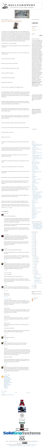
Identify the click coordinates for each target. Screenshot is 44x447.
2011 (34, 254)
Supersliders (34, 181)
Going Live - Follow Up (37, 274)
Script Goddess (34, 186)
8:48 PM (5, 296)
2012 (34, 252)
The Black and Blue (35, 147)
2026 (34, 233)
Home (16, 392)
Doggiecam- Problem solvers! (37, 207)
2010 (34, 255)
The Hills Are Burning (35, 163)
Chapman (33, 170)
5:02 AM (5, 320)
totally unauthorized (35, 202)
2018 (34, 243)
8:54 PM (5, 245)
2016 (34, 246)
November (36, 258)
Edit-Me (33, 218)
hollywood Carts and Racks (36, 211)
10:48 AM (6, 231)
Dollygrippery (22, 5)
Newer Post (3, 392)
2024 (34, 236)
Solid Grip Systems (35, 189)
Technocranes (34, 209)
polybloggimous (34, 176)
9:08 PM (5, 363)
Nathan (5, 213)
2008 (34, 286)
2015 (34, 248)
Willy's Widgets (34, 214)
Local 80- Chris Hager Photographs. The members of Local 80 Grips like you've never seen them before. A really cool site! (37, 196)
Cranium (33, 184)
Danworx (33, 177)
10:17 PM (6, 305)
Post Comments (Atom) (10, 394)
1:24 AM (5, 313)
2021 (34, 239)
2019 (34, 242)
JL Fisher (33, 175)
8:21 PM (5, 282)
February (35, 271)
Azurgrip (5, 234)
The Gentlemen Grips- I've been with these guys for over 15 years (37, 158)
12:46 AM (6, 338)
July (34, 264)
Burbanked (33, 201)
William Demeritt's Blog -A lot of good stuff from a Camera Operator (37, 145)
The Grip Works (6, 272)
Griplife (33, 185)
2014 (34, 249)
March (35, 270)
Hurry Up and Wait (35, 200)
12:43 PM (6, 290)
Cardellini (33, 215)
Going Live (35, 276)
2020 (34, 240)
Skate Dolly (34, 210)
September (36, 261)
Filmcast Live (34, 165)
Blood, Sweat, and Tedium (36, 162)
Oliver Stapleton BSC (35, 182)
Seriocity (33, 205)
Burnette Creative (35, 161)
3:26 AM (5, 372)
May (35, 267)
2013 (34, 251)
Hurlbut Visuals (34, 151)
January (35, 273)
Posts (34, 28)
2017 (34, 245)
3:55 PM (5, 259)
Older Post (28, 392)
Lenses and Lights (35, 167)
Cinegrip (33, 206)
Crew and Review (35, 166)
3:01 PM (5, 333)
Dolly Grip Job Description (38, 282)
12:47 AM (6, 345)
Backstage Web (34, 213)
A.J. (4, 248)
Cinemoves (34, 190)
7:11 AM (5, 388)
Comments (35, 30)
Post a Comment (4, 391)
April (35, 268)
